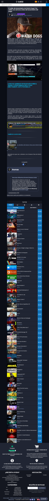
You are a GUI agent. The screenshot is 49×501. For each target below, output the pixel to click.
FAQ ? (12, 481)
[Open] (2, 1)
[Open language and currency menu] (39, 1)
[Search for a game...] (24, 4)
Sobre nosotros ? (12, 475)
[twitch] (31, 499)
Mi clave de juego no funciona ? (12, 478)
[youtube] (38, 499)
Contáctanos (26, 498)
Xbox (7, 489)
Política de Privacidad (16, 498)
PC (7, 487)
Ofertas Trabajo (35, 498)
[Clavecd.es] (19, 1)
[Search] (47, 4)
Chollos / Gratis (17, 491)
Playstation (6, 491)
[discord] (32, 499)
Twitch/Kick (28, 475)
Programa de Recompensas (18, 488)
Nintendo (7, 494)
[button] (46, 1)
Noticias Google (24, 190)
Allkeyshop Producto (17, 495)
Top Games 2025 (17, 493)
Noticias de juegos (21, 14)
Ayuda (43, 499)
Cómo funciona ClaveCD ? (12, 476)
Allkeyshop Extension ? (12, 482)
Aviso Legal (6, 498)
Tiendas (28, 476)
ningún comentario (28, 15)
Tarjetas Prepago (17, 490)
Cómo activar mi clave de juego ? (12, 480)
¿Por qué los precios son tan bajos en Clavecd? (12, 477)
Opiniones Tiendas (18, 492)
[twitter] (25, 164)
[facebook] (23, 164)
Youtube (45, 475)
